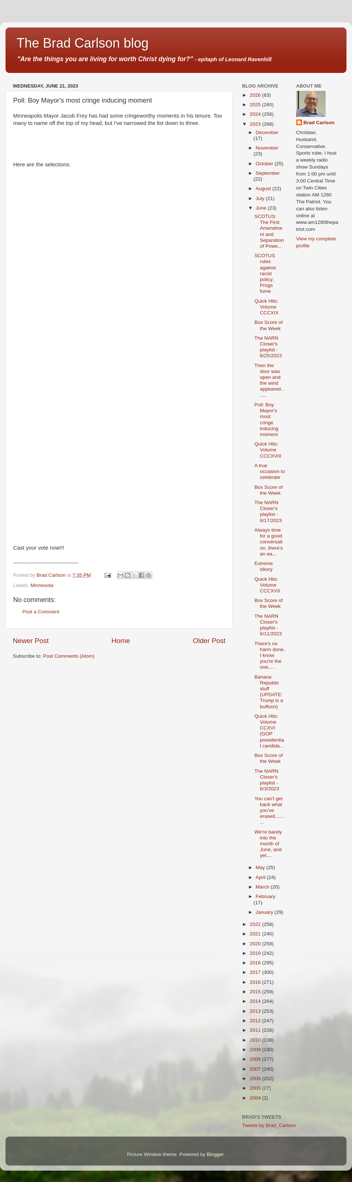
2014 (256, 1001)
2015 (256, 991)
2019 (256, 953)
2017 (256, 972)
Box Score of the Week (268, 325)
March (263, 887)
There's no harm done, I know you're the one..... (269, 655)
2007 (256, 1069)
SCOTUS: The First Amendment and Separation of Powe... (269, 231)
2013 (256, 1011)
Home (120, 640)
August (264, 188)
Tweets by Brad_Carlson (269, 1125)
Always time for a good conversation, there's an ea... (268, 542)
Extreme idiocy (263, 566)
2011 (256, 1030)
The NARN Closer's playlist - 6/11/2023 (268, 625)
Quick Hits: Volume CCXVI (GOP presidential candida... (269, 731)
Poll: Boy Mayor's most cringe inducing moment (266, 419)
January (265, 912)
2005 (256, 1088)
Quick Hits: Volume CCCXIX (266, 306)
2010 (256, 1040)
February (265, 896)
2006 (256, 1078)
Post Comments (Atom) (69, 656)
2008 (256, 1059)
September (268, 173)
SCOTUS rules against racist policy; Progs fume (265, 273)
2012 (256, 1020)
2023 (256, 124)
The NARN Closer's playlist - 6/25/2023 (268, 347)
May (261, 867)
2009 (256, 1049)
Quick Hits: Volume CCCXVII (267, 585)
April (261, 877)
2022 (256, 924)
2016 (256, 982)
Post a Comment (40, 611)
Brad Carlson (319, 122)
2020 (256, 943)
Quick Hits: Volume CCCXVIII (268, 449)
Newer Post (31, 640)
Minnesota (41, 585)
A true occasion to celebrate (269, 471)
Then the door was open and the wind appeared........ (269, 380)
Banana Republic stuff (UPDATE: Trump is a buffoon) (268, 691)
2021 (256, 934)
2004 (256, 1098)
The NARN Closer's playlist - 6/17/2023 (268, 511)
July (261, 198)
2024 (256, 114)
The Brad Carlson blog (82, 43)
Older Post (209, 640)
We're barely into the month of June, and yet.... (268, 843)
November (267, 148)
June (262, 208)
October (265, 163)
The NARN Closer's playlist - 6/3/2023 (266, 780)
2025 (256, 104)
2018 (256, 962)
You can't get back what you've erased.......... (269, 810)
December (267, 132)
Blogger (215, 1154)
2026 (256, 95)
